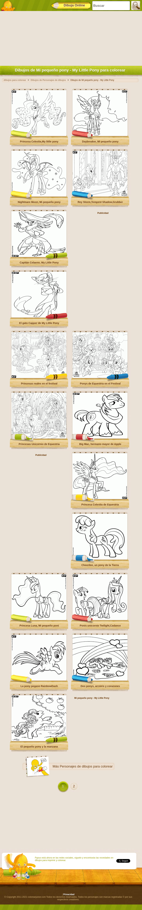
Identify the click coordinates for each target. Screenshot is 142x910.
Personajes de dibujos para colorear (86, 766)
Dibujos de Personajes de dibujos (48, 80)
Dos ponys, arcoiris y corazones (100, 686)
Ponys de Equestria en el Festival (100, 383)
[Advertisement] (70, 37)
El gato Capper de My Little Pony (39, 323)
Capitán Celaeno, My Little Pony (39, 262)
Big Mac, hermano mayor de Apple (100, 444)
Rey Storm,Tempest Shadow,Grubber (100, 202)
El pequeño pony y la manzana (39, 746)
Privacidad (68, 894)
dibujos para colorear (15, 80)
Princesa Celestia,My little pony (39, 141)
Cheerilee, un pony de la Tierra (100, 565)
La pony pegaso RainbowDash (39, 686)
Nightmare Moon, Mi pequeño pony (39, 202)
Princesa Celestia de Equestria (100, 504)
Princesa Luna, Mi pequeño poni (39, 625)
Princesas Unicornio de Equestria (39, 444)
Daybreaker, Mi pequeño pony (100, 141)
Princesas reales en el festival (39, 383)
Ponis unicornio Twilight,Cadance (100, 625)
